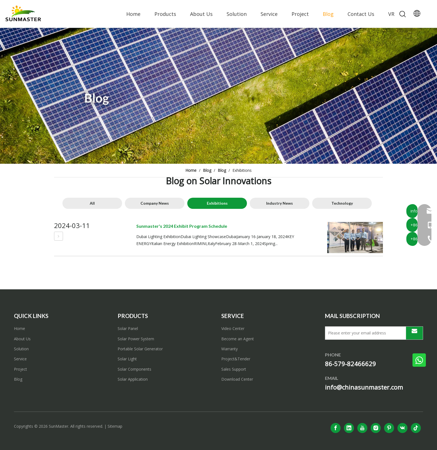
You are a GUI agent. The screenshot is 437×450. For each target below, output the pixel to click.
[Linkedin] (349, 428)
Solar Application (133, 379)
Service (269, 14)
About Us (201, 14)
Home (133, 14)
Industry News (279, 203)
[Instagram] (376, 428)
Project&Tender (235, 358)
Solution (237, 14)
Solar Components (134, 369)
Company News (154, 203)
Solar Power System (136, 338)
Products (165, 14)
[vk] (402, 428)
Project (300, 14)
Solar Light (127, 358)
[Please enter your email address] (364, 333)
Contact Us (361, 14)
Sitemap (115, 426)
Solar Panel (128, 328)
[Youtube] (362, 428)
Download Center (237, 379)
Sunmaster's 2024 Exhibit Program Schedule (181, 226)
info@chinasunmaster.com (364, 387)
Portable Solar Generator (140, 348)
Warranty (229, 348)
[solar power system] (218, 96)
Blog (328, 14)
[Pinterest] (389, 428)
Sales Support (233, 369)
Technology (342, 203)
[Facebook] (336, 428)
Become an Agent (237, 338)
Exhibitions (217, 203)
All (92, 203)
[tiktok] (416, 428)
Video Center (232, 328)
